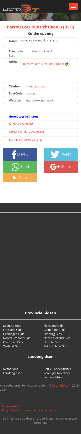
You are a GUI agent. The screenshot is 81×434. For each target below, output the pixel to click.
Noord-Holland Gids (57, 338)
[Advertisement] (39, 255)
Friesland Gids (12, 330)
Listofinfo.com (61, 385)
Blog (5, 410)
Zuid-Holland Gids (56, 346)
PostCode (15, 93)
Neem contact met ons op (41, 410)
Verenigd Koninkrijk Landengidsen (57, 375)
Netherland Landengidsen (12, 371)
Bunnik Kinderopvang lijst (26, 140)
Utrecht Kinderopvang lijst (26, 131)
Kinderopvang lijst (21, 123)
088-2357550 (35, 86)
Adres (13, 62)
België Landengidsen (58, 369)
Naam (13, 41)
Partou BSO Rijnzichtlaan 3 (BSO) (40, 27)
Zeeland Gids (12, 346)
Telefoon (15, 86)
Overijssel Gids (13, 342)
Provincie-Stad (16, 53)
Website (15, 100)
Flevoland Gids (53, 326)
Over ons (16, 410)
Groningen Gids (13, 334)
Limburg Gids (53, 334)
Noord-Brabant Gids (16, 338)
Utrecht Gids (52, 342)
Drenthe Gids (12, 326)
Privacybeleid (10, 406)
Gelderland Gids (54, 330)
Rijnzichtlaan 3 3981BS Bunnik (46, 64)
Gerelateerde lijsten (23, 116)
